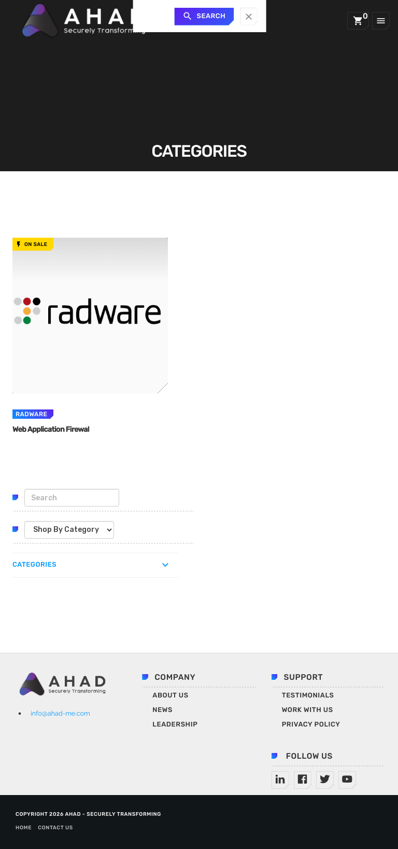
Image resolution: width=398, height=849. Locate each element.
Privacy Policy (311, 725)
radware (31, 414)
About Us (170, 696)
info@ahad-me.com (60, 713)
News (162, 710)
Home (24, 828)
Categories (34, 565)
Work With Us (307, 710)
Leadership (174, 725)
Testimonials (308, 696)
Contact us (55, 828)
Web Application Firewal (54, 429)
